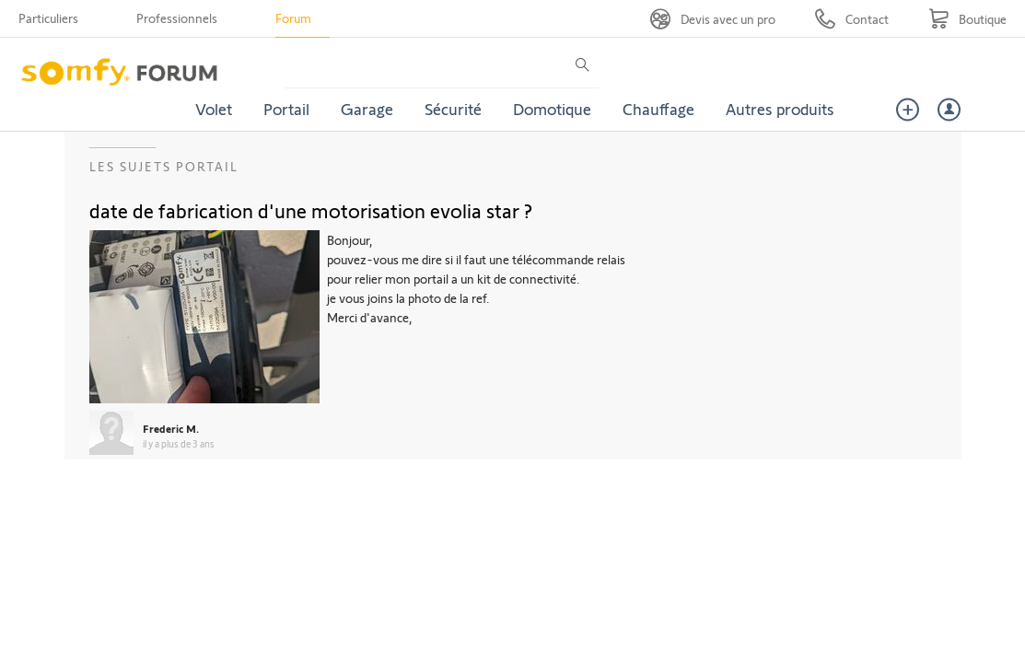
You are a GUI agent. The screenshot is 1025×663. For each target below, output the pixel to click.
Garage (367, 109)
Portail (286, 109)
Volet (213, 109)
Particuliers (48, 18)
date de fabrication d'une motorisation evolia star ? (310, 210)
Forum (293, 18)
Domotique (552, 109)
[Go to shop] (967, 19)
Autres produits (780, 109)
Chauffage (658, 109)
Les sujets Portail (164, 166)
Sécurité (453, 109)
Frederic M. (171, 428)
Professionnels (176, 18)
